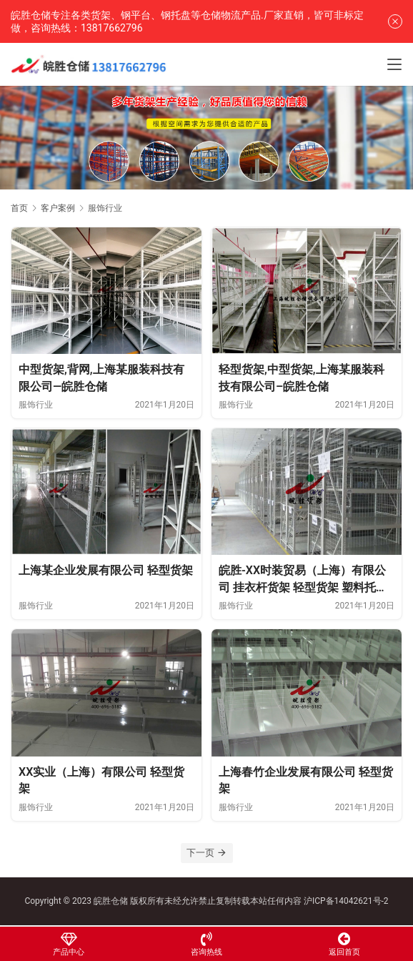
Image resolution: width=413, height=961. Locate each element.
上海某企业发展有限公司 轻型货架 (106, 570)
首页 (19, 208)
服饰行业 (36, 405)
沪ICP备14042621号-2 (346, 901)
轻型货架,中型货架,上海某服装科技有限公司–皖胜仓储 (301, 378)
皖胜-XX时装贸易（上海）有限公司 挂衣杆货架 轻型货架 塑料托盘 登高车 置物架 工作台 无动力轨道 (303, 579)
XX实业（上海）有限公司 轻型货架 (101, 780)
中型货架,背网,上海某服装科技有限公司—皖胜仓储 (101, 378)
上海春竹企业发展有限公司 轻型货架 (306, 780)
